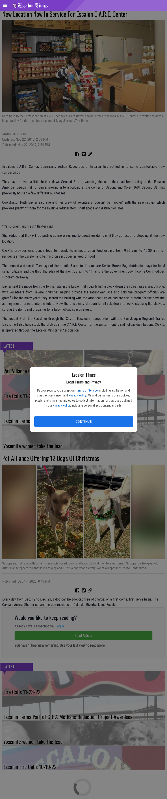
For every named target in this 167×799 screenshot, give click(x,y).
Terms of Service (87, 390)
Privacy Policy (77, 395)
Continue (83, 422)
